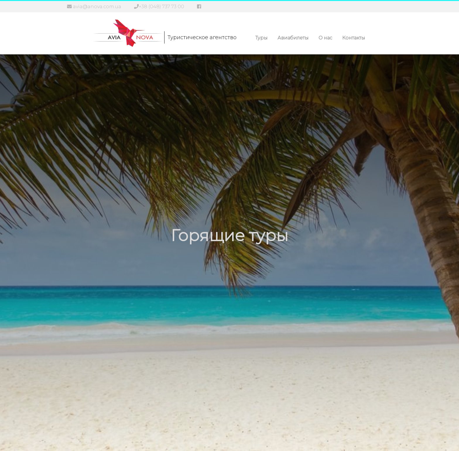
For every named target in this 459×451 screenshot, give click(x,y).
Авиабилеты (293, 38)
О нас (325, 38)
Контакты (353, 38)
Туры (261, 38)
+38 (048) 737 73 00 (161, 6)
